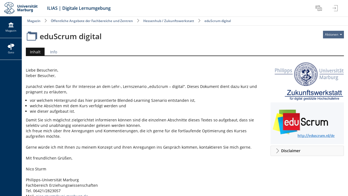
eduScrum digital (217, 21)
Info (53, 51)
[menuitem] (319, 8)
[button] (307, 151)
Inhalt (33, 51)
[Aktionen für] (333, 34)
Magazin (34, 21)
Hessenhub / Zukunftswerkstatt (168, 21)
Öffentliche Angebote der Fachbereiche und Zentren (92, 21)
